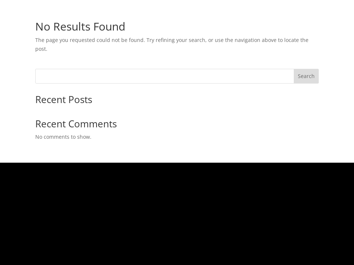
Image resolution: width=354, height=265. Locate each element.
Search (306, 76)
